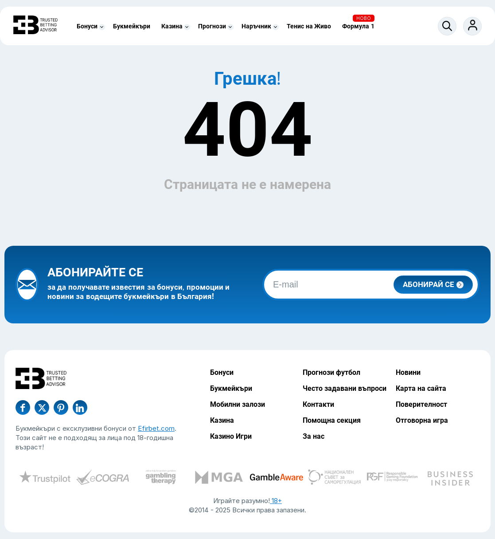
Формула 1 (358, 26)
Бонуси (87, 26)
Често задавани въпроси (344, 388)
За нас (313, 436)
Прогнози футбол (331, 372)
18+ (276, 500)
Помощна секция (332, 420)
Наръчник (256, 26)
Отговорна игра (422, 420)
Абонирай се (433, 284)
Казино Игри (231, 436)
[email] (370, 284)
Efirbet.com (156, 428)
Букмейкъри (131, 26)
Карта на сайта (421, 388)
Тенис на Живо (309, 26)
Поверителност (421, 404)
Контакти (318, 404)
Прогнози (212, 26)
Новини (408, 372)
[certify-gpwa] (160, 478)
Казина (172, 26)
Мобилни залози (237, 404)
